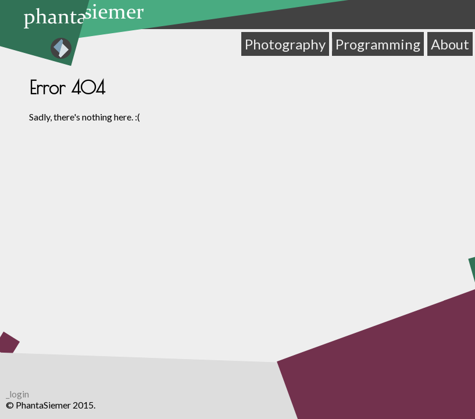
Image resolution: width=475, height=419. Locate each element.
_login (17, 393)
